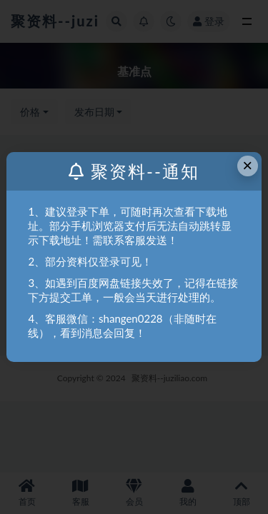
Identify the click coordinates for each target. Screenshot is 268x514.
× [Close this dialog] (247, 165)
